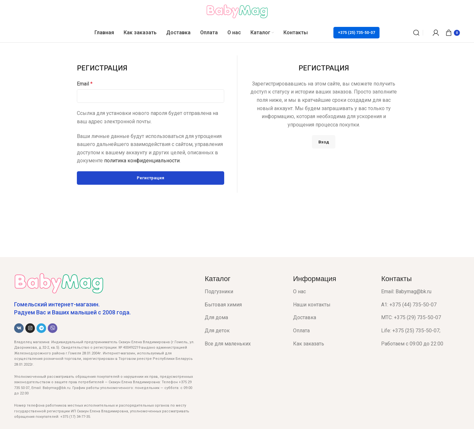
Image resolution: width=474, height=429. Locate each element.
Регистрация (150, 177)
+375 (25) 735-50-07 (356, 32)
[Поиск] (416, 32)
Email (85, 84)
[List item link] (244, 291)
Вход (323, 142)
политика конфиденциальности (142, 161)
